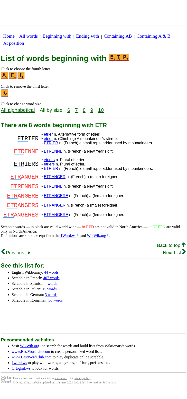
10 (101, 110)
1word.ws (19, 371)
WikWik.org (96, 244)
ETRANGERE (56, 201)
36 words (55, 309)
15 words (49, 298)
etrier (48, 134)
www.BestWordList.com (31, 360)
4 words (51, 292)
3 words (51, 303)
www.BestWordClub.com (32, 366)
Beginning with (57, 36)
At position (13, 43)
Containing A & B (153, 36)
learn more (61, 387)
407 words (51, 287)
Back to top (171, 254)
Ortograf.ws (21, 377)
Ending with (87, 36)
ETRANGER (54, 179)
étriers (49, 166)
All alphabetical (18, 110)
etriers (49, 161)
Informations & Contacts (101, 391)
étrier (48, 139)
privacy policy (82, 387)
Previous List (17, 261)
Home (9, 36)
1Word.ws (68, 244)
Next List (174, 261)
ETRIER (51, 143)
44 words (51, 281)
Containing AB (118, 36)
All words (28, 36)
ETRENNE (53, 152)
